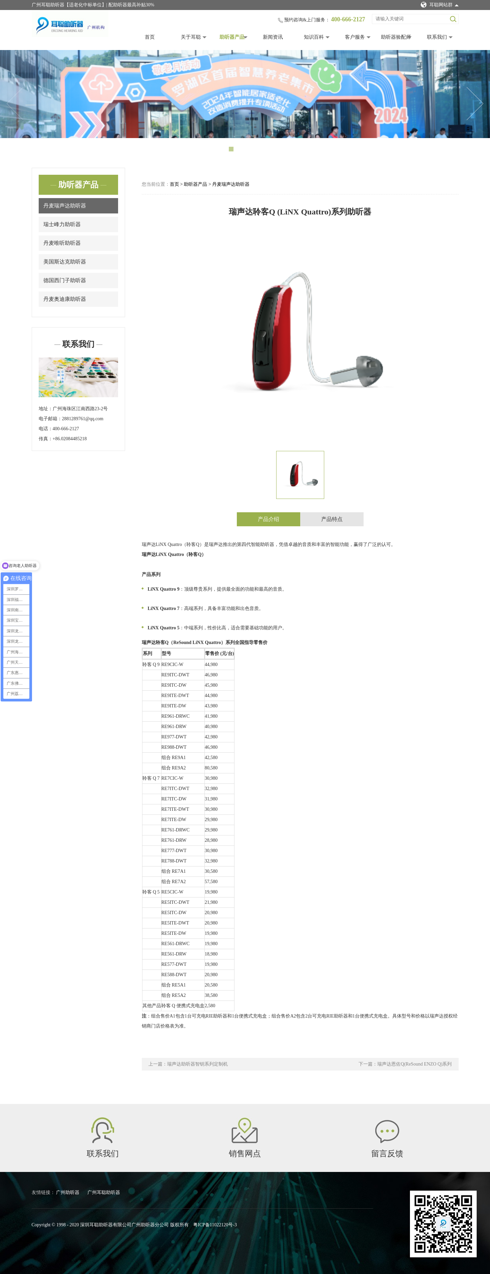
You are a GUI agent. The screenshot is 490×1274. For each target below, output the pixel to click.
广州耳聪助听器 (103, 1192)
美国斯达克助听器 (64, 261)
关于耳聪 (191, 37)
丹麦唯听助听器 (62, 243)
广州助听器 (68, 1192)
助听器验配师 (396, 37)
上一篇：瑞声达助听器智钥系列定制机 (188, 1064)
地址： (46, 408)
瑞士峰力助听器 (62, 224)
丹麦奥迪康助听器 (64, 299)
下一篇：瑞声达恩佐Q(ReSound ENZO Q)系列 (405, 1064)
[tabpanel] (245, 94)
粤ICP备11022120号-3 (215, 1224)
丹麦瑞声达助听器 (64, 205)
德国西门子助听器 (64, 280)
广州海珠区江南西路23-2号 (80, 408)
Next (475, 103)
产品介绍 (268, 519)
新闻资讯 (273, 37)
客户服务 (355, 37)
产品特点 (332, 519)
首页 (150, 37)
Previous (15, 103)
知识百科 (314, 37)
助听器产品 (231, 37)
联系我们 (437, 37)
